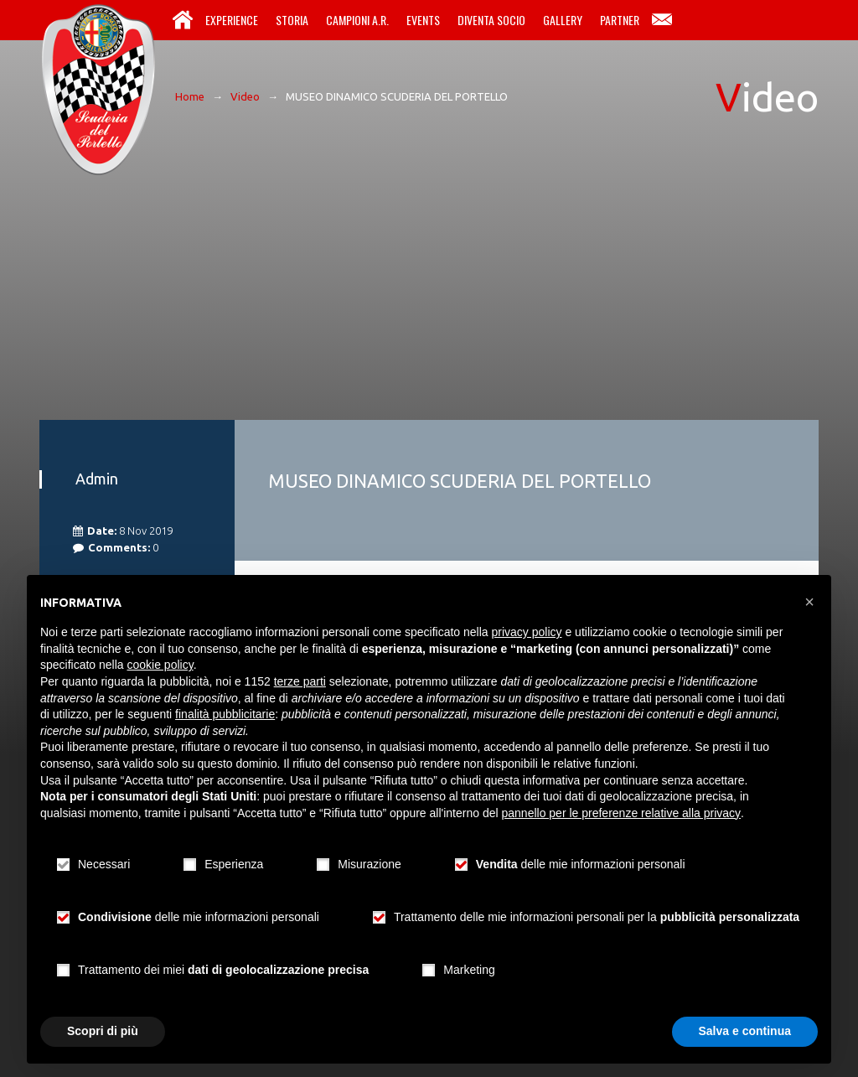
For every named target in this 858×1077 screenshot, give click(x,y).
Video (245, 96)
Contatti (662, 20)
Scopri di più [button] (102, 1031)
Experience (231, 19)
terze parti (300, 681)
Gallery (562, 19)
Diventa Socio (491, 19)
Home (182, 20)
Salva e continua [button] (745, 1031)
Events (423, 19)
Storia (292, 19)
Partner (619, 19)
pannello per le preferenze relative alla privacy (622, 813)
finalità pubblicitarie (225, 714)
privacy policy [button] (527, 632)
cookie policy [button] (160, 664)
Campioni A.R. (357, 19)
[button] (809, 601)
